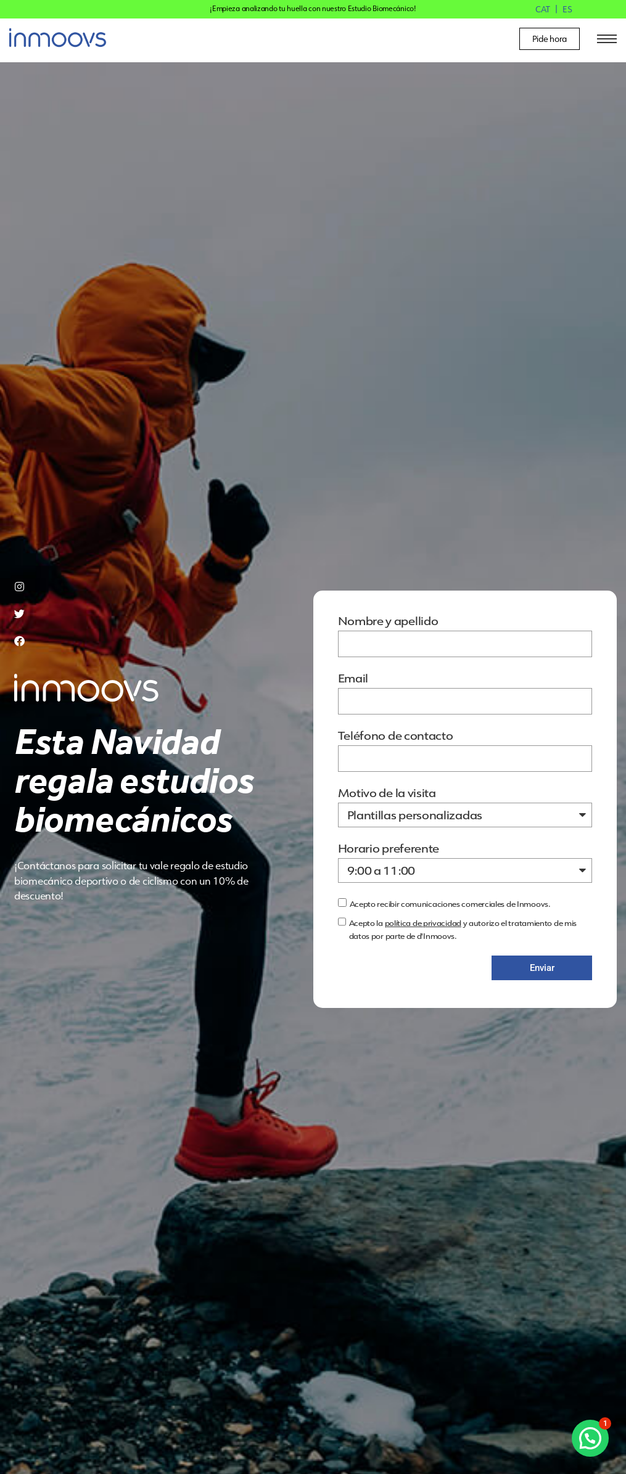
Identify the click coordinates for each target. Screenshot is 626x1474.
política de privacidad (423, 923)
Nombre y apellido (388, 621)
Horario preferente (389, 849)
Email (353, 679)
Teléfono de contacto (395, 736)
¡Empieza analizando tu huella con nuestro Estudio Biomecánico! (313, 8)
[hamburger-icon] (604, 39)
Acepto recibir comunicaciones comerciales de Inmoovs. (450, 904)
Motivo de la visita (387, 793)
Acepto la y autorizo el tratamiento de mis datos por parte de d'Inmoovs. (463, 930)
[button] (590, 1438)
